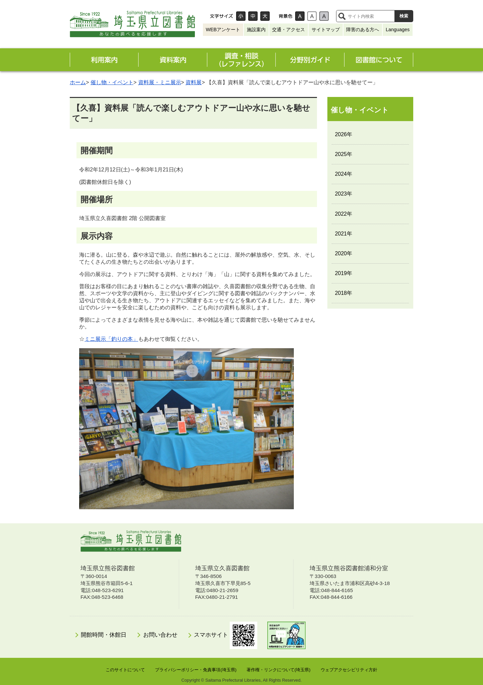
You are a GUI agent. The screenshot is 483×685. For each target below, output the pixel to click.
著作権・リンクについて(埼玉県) (279, 669)
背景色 (285, 16)
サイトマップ (326, 29)
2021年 (343, 233)
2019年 (343, 273)
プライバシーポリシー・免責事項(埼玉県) (195, 669)
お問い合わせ (160, 635)
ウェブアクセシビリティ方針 (349, 669)
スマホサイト (225, 635)
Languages (398, 29)
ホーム (78, 82)
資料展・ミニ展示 (159, 82)
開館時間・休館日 (103, 635)
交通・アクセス (288, 29)
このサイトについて (125, 669)
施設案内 (256, 29)
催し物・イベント (112, 82)
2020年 (343, 253)
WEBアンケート (223, 29)
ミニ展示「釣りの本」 (111, 339)
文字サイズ (221, 16)
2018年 (343, 293)
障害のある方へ (362, 29)
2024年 (343, 174)
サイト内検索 (341, 16)
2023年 (343, 194)
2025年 (343, 154)
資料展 (193, 82)
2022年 (343, 214)
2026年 (343, 134)
